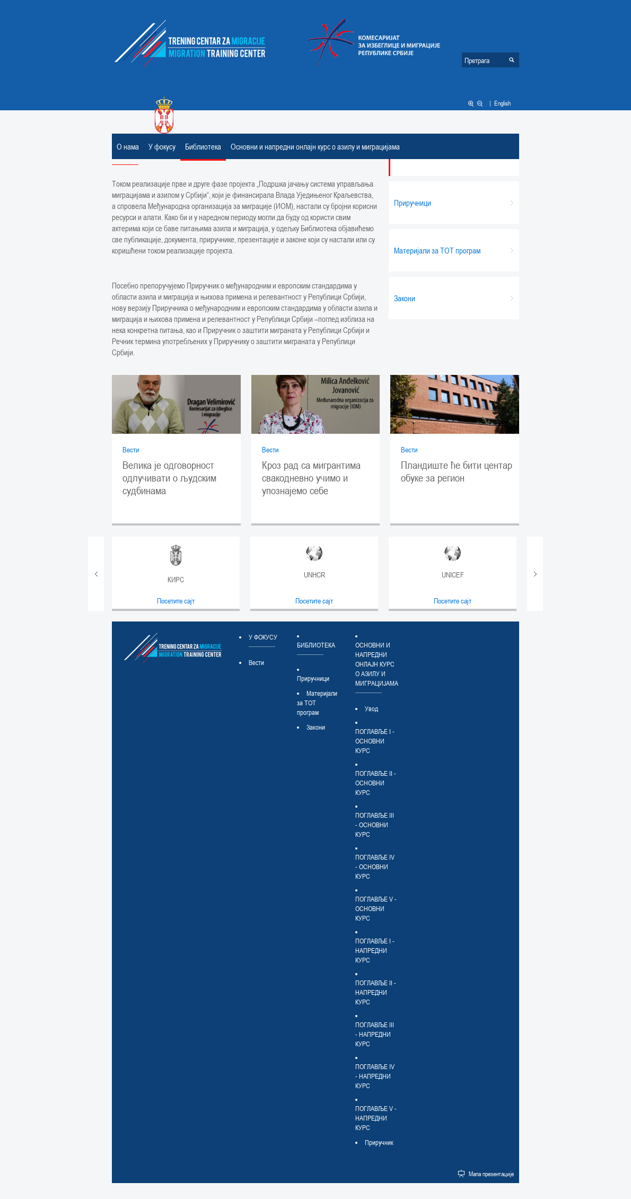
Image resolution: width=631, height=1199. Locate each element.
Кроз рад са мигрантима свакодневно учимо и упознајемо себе (311, 478)
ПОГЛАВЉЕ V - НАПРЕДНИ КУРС (376, 1118)
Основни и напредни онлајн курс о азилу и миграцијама (315, 146)
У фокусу (162, 146)
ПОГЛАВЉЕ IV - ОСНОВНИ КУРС (375, 866)
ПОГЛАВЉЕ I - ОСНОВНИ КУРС (375, 741)
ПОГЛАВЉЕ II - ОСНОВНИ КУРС (375, 783)
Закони (315, 727)
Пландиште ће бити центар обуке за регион (456, 471)
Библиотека (203, 146)
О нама (128, 146)
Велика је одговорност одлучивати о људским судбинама (169, 478)
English (502, 103)
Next (535, 574)
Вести (130, 449)
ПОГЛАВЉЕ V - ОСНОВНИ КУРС (376, 908)
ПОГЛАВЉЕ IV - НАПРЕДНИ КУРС (375, 1076)
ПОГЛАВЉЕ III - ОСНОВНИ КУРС (374, 824)
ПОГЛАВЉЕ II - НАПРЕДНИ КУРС (375, 992)
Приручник (379, 1142)
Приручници (313, 678)
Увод (371, 708)
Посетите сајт (176, 600)
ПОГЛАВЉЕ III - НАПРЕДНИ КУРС (374, 1034)
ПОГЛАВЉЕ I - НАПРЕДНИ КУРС (375, 950)
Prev (96, 574)
